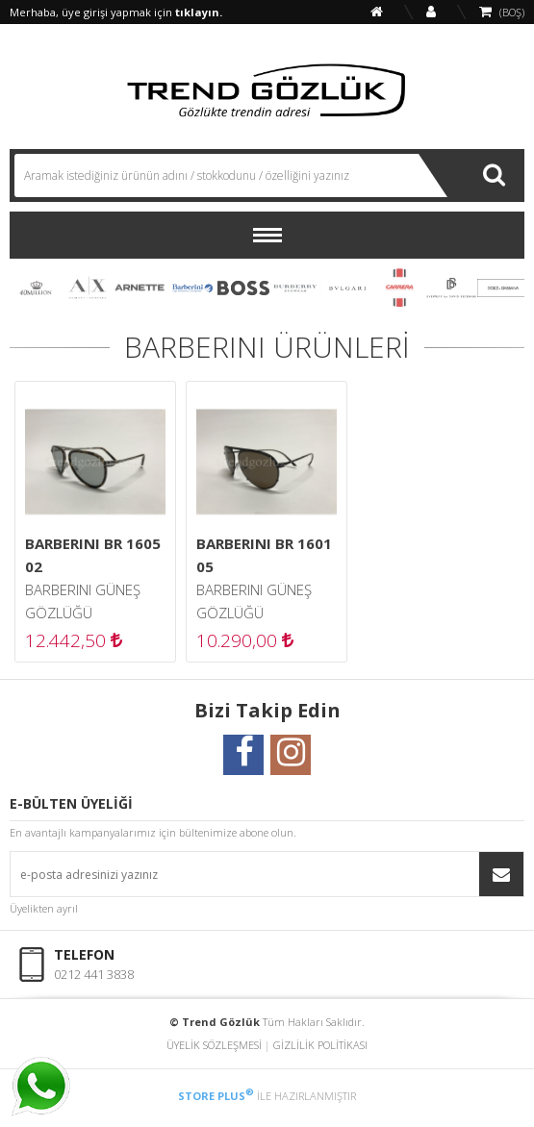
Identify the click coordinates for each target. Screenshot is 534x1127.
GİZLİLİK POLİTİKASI (320, 1045)
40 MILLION (36, 287)
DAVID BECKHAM (451, 287)
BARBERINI (191, 287)
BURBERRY (295, 287)
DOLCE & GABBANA (503, 287)
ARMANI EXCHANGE (88, 287)
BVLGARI (347, 287)
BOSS (243, 287)
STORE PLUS (216, 1096)
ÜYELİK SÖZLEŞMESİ (214, 1045)
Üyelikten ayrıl (44, 908)
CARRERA (399, 287)
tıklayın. (198, 12)
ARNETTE (139, 287)
